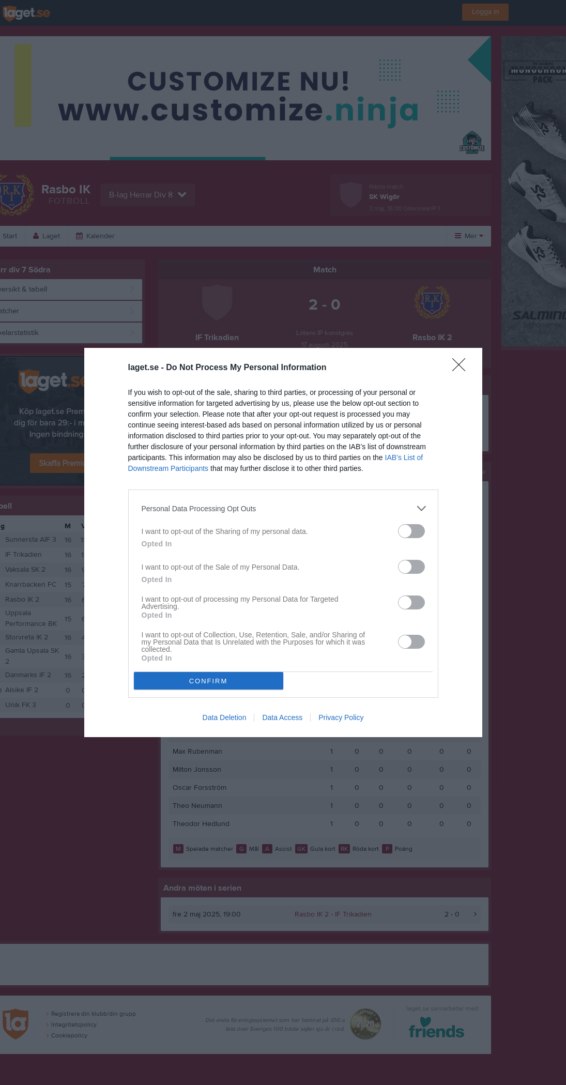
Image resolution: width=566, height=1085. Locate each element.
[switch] (411, 531)
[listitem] (283, 508)
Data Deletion (225, 717)
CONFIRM (208, 681)
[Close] (462, 368)
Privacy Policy (340, 717)
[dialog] (283, 542)
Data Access (282, 717)
